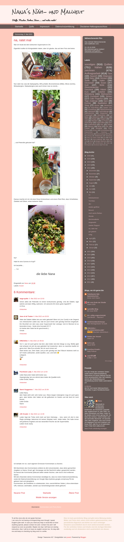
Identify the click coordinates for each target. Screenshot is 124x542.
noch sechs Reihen (95, 213)
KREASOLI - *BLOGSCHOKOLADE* (95, 329)
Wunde (91, 216)
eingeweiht (92, 222)
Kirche (106, 117)
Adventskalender (92, 87)
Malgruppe (107, 76)
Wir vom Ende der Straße (96, 302)
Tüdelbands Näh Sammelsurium (93, 295)
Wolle (102, 85)
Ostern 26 (90, 338)
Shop (87, 105)
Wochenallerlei (94, 219)
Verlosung (109, 135)
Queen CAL (107, 107)
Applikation (102, 103)
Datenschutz (89, 132)
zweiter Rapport (94, 225)
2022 (89, 168)
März (91, 241)
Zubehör (101, 92)
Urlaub (109, 124)
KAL (107, 126)
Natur (92, 78)
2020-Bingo (89, 122)
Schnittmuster (99, 143)
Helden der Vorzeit (94, 336)
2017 (89, 264)
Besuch (91, 210)
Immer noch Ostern (93, 298)
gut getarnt (92, 231)
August (91, 183)
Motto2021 (96, 117)
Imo (104, 137)
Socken (95, 130)
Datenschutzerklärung (64, 27)
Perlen (104, 145)
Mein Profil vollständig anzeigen (96, 428)
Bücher (96, 105)
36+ (90, 204)
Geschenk (89, 90)
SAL (101, 124)
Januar (91, 248)
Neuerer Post (19, 493)
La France (105, 121)
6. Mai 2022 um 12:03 (39, 372)
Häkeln (103, 90)
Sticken (109, 96)
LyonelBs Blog (92, 309)
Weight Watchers (101, 141)
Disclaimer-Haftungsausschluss (93, 27)
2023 (89, 165)
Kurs (87, 92)
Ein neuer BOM (92, 311)
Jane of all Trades (26, 316)
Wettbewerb (98, 135)
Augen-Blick (100, 122)
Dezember (93, 171)
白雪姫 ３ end (91, 358)
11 (89, 195)
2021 (89, 251)
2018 (89, 261)
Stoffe (87, 80)
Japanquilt (91, 111)
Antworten (23, 309)
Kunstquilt (94, 96)
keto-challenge (97, 139)
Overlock (104, 132)
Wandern (94, 121)
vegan (107, 139)
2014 (89, 273)
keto (88, 139)
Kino (110, 141)
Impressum (45, 27)
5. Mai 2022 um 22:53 (36, 298)
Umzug (89, 135)
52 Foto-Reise (93, 107)
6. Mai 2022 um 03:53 (41, 316)
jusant (69, 537)
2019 (89, 258)
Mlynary (91, 126)
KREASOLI (24, 341)
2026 (89, 156)
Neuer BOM (91, 345)
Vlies (86, 119)
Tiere (110, 74)
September (93, 180)
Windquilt (99, 128)
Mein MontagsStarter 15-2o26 (97, 324)
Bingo (100, 126)
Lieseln (87, 128)
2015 (89, 270)
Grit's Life (90, 343)
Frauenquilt (89, 115)
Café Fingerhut (96, 99)
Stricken (103, 78)
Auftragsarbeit (92, 73)
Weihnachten (106, 94)
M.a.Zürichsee (89, 134)
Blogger (83, 537)
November (93, 174)
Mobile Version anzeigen (46, 497)
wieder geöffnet (94, 207)
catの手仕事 (91, 356)
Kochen (88, 103)
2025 (89, 159)
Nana (100, 401)
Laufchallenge (104, 111)
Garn (106, 101)
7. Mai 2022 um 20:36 (41, 389)
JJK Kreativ (24, 414)
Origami (103, 119)
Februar (92, 245)
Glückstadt (89, 83)
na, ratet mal (93, 228)
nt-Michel (88, 386)
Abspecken (104, 113)
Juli (90, 186)
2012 (89, 279)
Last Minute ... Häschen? (95, 317)
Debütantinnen (94, 198)
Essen (21, 286)
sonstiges (90, 64)
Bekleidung (89, 94)
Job (86, 141)
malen (102, 80)
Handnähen (101, 115)
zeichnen (90, 70)
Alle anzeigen (108, 361)
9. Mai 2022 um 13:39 (36, 414)
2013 (89, 276)
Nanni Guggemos (26, 389)
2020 (89, 254)
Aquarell (93, 76)
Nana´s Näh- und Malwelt (48, 11)
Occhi (91, 141)
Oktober (92, 177)
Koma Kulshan (100, 134)
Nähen (98, 67)
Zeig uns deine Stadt (94, 137)
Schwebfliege (105, 130)
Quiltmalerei (92, 124)
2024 (89, 162)
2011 (89, 282)
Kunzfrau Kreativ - (94, 349)
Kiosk (110, 137)
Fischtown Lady (25, 372)
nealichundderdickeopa (96, 322)
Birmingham (88, 145)
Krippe (94, 119)
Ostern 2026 (91, 304)
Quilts (31, 27)
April (91, 238)
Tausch (89, 143)
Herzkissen (97, 145)
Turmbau (92, 201)
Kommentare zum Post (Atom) (50, 507)
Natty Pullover (92, 351)
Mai (90, 192)
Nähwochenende (106, 109)
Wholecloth (108, 105)
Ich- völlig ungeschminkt (96, 315)
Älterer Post (74, 493)
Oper (110, 122)
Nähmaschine (89, 113)
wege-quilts (24, 298)
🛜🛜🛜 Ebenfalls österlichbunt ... (98, 332)
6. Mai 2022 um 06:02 (36, 341)
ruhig (90, 234)
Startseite (19, 27)
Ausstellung (92, 109)
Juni (90, 189)
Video (108, 143)
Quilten (108, 64)
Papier (110, 134)
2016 (89, 267)
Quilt (87, 85)
